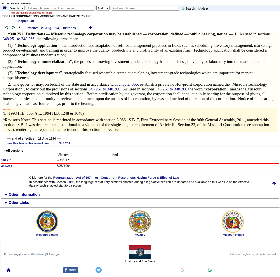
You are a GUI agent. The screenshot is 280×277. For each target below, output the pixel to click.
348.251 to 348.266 (19, 38)
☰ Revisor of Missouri (18, 3)
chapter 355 (128, 84)
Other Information (24, 194)
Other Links (19, 203)
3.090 (70, 182)
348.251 (6, 160)
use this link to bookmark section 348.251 (38, 143)
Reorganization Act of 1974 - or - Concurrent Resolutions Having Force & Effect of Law (116, 177)
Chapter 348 (25, 21)
